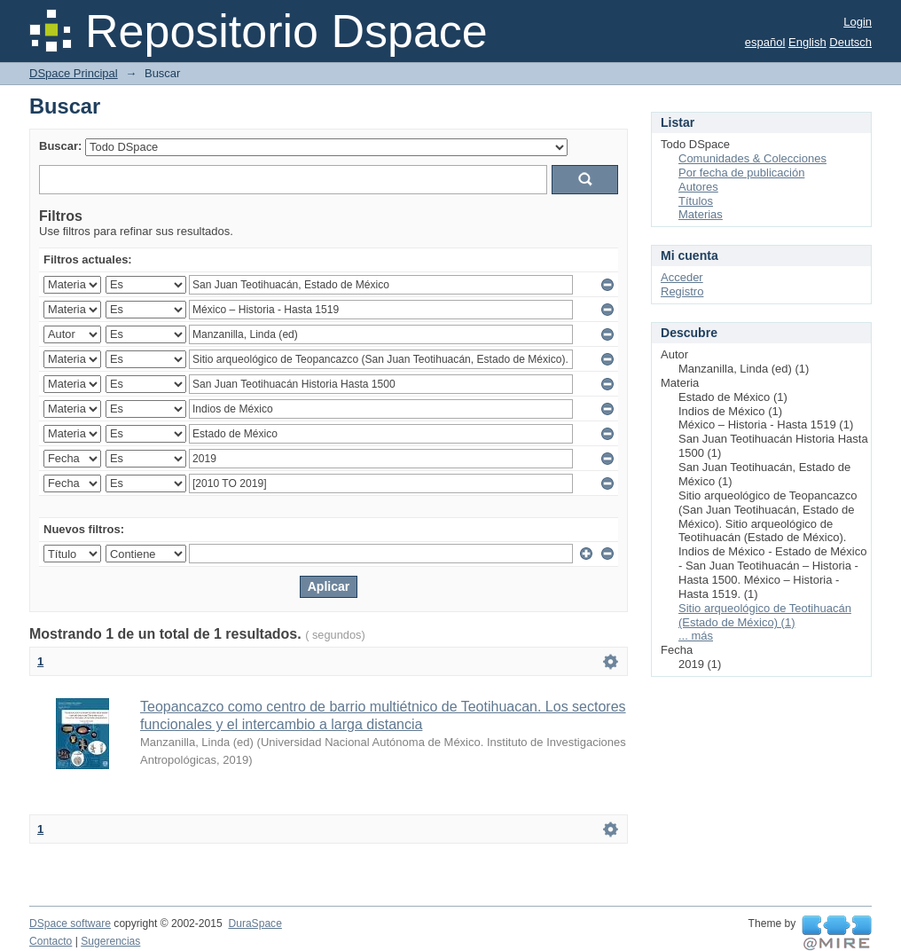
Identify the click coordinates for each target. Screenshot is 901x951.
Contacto (50, 941)
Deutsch (850, 42)
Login (857, 21)
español (765, 42)
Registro (682, 291)
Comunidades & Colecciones (752, 158)
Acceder (682, 277)
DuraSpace (254, 923)
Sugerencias (110, 941)
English (807, 42)
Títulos (695, 201)
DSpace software (70, 923)
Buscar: (60, 146)
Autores (698, 186)
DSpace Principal (73, 73)
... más (695, 635)
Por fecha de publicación (741, 172)
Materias (700, 214)
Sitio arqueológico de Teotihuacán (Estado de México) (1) (764, 615)
